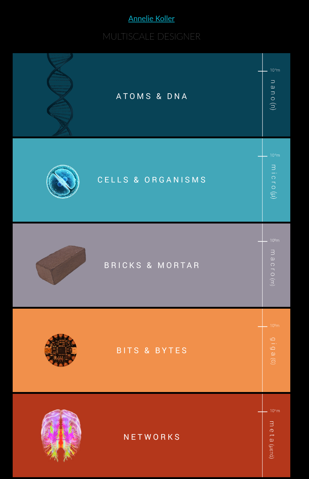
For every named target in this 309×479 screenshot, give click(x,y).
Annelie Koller (151, 18)
